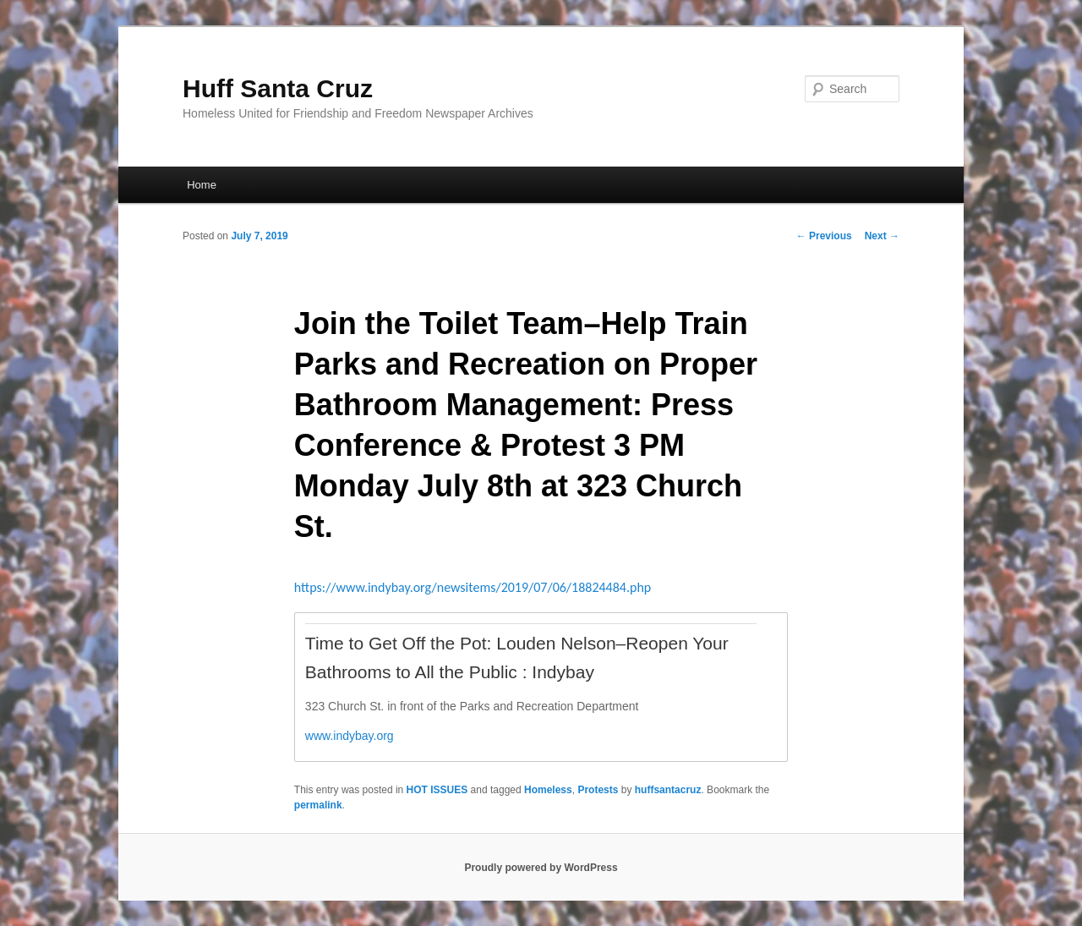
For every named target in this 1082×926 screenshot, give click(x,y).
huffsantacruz (668, 790)
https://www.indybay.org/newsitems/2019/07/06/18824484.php (472, 587)
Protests (597, 790)
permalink (318, 805)
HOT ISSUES (437, 790)
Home (201, 184)
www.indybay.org (349, 735)
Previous (824, 236)
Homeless (548, 790)
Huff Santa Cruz (278, 88)
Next (882, 236)
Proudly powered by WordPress (540, 868)
